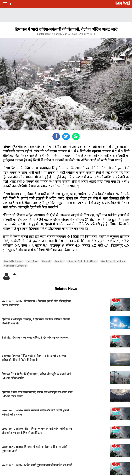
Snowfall (46, 261)
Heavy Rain (32, 261)
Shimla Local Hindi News (113, 261)
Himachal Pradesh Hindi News (82, 261)
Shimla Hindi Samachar (15, 266)
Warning (59, 261)
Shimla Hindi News (13, 261)
